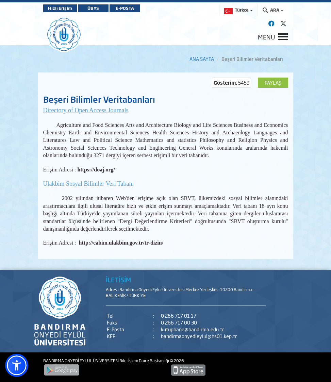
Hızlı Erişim (60, 8)
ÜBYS (93, 8)
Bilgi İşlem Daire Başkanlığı (144, 361)
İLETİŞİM (118, 279)
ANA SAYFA (201, 58)
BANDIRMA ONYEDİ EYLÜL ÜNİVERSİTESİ (81, 361)
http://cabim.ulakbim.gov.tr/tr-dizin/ (121, 243)
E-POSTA (125, 8)
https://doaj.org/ (96, 169)
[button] (17, 365)
